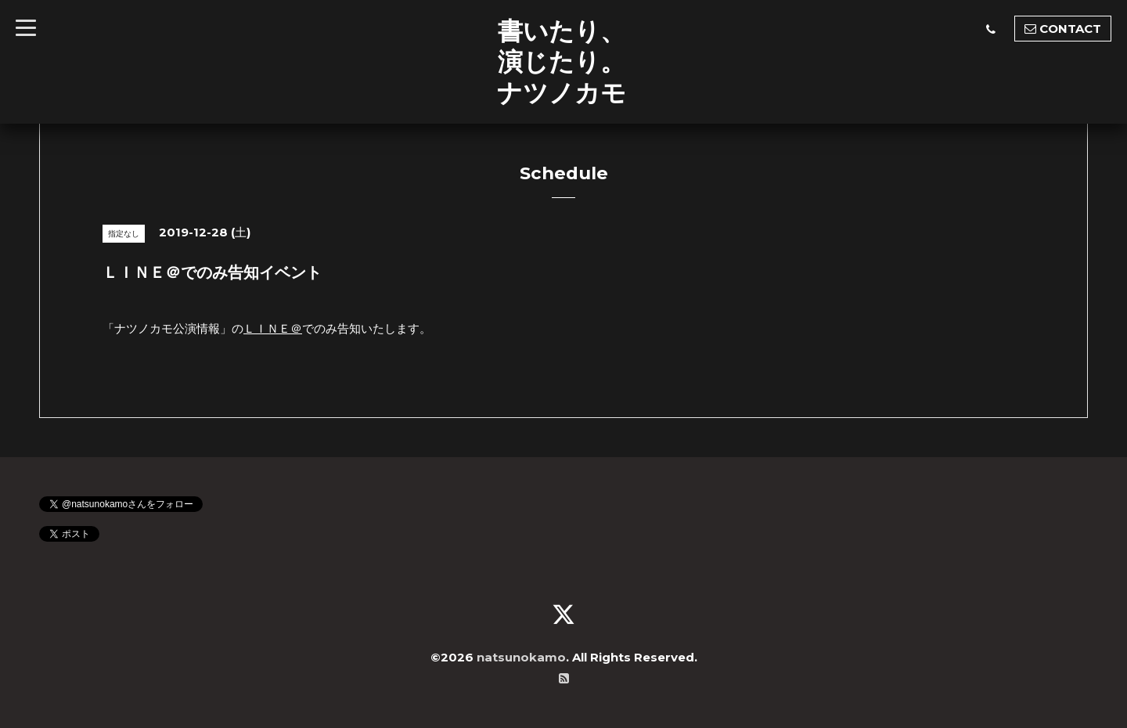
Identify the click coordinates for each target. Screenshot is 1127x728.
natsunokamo (521, 657)
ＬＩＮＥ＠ (272, 328)
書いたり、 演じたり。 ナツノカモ (561, 61)
